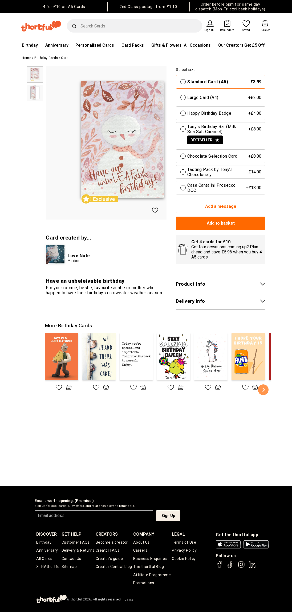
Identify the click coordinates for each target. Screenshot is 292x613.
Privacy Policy (184, 550)
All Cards (44, 559)
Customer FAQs (76, 542)
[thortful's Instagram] (241, 567)
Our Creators (231, 45)
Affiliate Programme (152, 575)
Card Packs (132, 45)
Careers (140, 550)
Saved (246, 30)
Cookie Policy (184, 559)
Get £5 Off (254, 45)
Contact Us (71, 559)
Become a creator (112, 542)
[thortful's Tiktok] (230, 567)
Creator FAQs (108, 550)
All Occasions (197, 45)
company (143, 534)
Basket (265, 30)
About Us (141, 542)
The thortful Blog (148, 567)
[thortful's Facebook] (220, 567)
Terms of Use (184, 542)
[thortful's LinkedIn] (252, 567)
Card (64, 58)
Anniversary (56, 45)
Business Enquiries (150, 559)
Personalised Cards (94, 45)
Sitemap (69, 567)
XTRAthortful (48, 567)
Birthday (30, 45)
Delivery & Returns (78, 550)
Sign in (209, 30)
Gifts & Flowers (166, 45)
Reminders (227, 30)
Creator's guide (109, 559)
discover (46, 534)
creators (107, 534)
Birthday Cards (46, 58)
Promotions (143, 584)
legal (178, 534)
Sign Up (168, 516)
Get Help (72, 534)
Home (26, 58)
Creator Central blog (114, 567)
